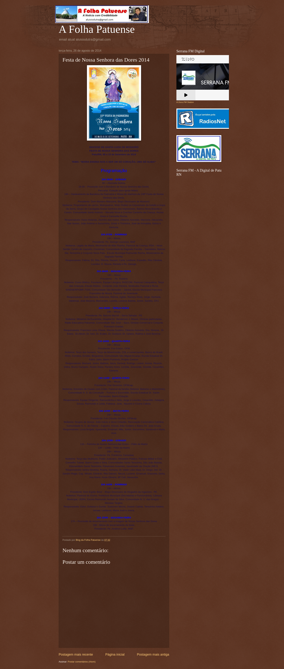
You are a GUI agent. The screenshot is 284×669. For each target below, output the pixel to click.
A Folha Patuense (97, 29)
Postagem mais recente (76, 654)
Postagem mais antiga (153, 654)
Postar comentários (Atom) (81, 661)
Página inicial (114, 654)
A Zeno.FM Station (185, 102)
